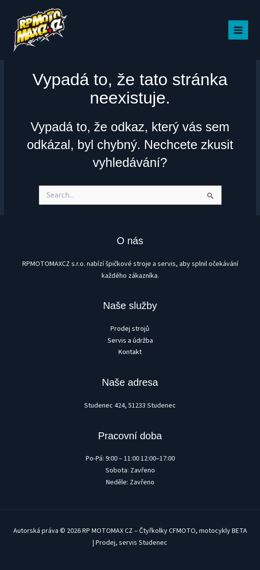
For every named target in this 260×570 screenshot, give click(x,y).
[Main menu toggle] (238, 30)
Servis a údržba (130, 341)
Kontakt (130, 352)
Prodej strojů (130, 329)
